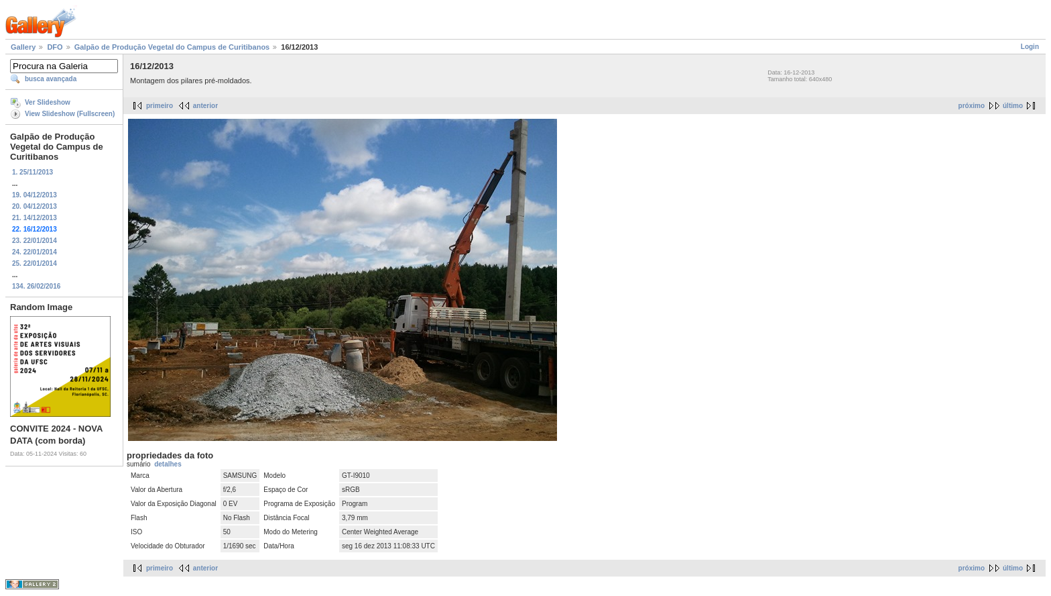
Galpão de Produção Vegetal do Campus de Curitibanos (172, 47)
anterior (205, 105)
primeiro (159, 105)
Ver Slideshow (47, 102)
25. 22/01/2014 (34, 263)
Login (1030, 46)
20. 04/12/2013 (34, 206)
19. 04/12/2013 (34, 195)
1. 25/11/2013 (32, 172)
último (1013, 105)
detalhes (168, 464)
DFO (54, 47)
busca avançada (50, 79)
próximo (972, 105)
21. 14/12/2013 (34, 217)
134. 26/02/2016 (36, 286)
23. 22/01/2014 (34, 240)
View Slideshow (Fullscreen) (70, 113)
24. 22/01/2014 (34, 252)
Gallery (23, 47)
